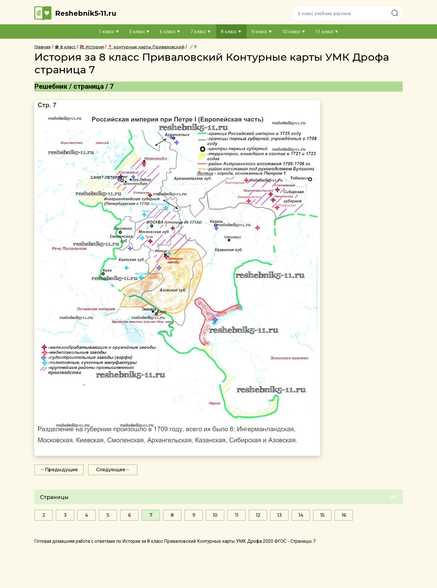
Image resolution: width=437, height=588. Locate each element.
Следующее (110, 469)
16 (344, 515)
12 (258, 515)
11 (236, 515)
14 (300, 515)
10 (215, 515)
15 (322, 515)
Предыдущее (61, 469)
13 (279, 515)
